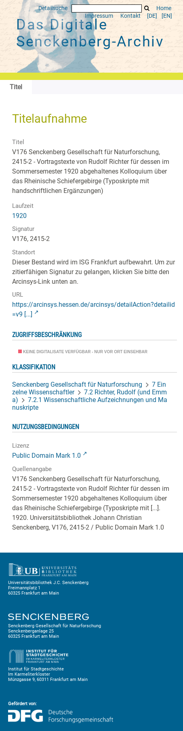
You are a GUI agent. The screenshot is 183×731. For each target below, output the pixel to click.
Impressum (99, 16)
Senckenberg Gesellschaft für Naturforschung (77, 384)
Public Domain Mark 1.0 (46, 455)
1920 (19, 216)
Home (163, 8)
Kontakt (130, 16)
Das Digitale (90, 33)
